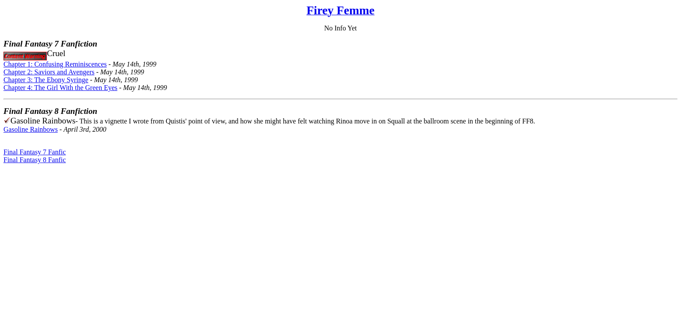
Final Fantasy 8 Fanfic (34, 159)
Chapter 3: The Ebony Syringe (45, 79)
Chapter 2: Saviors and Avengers (48, 72)
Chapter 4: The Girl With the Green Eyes (60, 87)
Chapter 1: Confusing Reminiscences (55, 64)
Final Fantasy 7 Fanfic (34, 152)
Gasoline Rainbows (30, 129)
